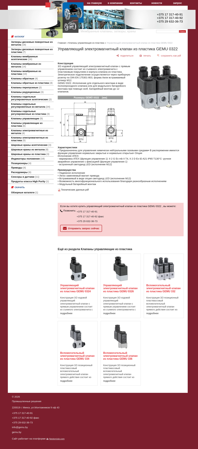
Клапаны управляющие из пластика (27, 124)
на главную (94, 3)
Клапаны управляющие (27, 118)
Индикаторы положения (28, 158)
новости (156, 3)
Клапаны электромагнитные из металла (29, 132)
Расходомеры (21, 172)
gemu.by (16, 432)
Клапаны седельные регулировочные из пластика (30, 112)
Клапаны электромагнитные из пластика (29, 139)
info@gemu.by (20, 427)
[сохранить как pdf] (169, 56)
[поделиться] (125, 56)
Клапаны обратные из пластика (31, 83)
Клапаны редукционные (27, 92)
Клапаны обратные (24, 78)
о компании (115, 3)
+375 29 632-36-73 (87, 221)
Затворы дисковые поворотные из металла (32, 43)
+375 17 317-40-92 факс (90, 216)
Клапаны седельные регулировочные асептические (31, 98)
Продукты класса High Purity (30, 181)
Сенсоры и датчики (25, 177)
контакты (136, 3)
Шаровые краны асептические (31, 145)
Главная (62, 43)
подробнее (66, 313)
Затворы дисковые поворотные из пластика (32, 50)
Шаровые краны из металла (29, 149)
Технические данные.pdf (75, 189)
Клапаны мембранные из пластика (26, 72)
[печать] (145, 56)
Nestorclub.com (57, 439)
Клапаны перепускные (26, 87)
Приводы (18, 167)
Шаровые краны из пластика (30, 154)
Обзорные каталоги (24, 192)
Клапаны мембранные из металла (26, 65)
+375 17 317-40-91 (87, 211)
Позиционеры (21, 163)
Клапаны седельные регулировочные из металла (30, 105)
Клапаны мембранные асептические (24, 58)
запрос (177, 3)
